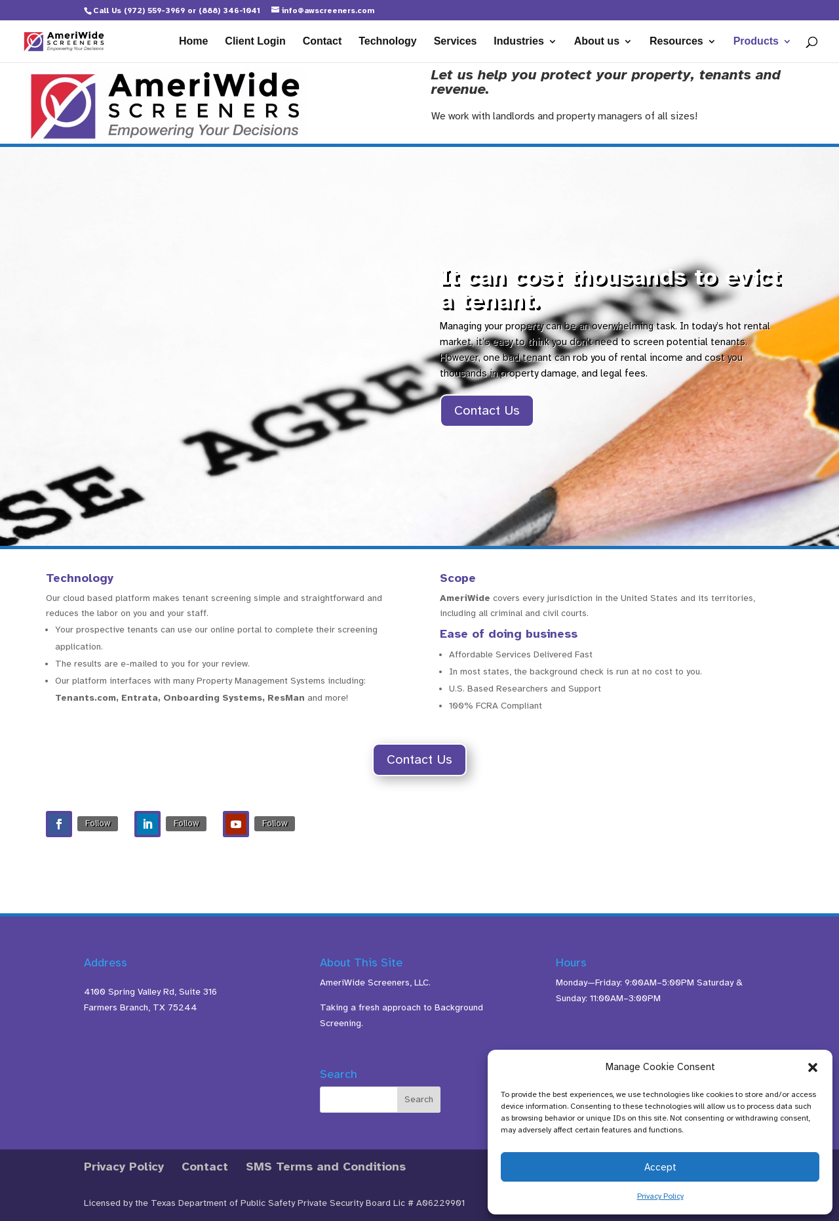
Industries (518, 42)
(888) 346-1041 (229, 10)
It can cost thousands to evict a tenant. (610, 288)
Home (193, 42)
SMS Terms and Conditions (326, 1166)
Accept (660, 1167)
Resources (676, 42)
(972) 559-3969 (154, 10)
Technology (388, 42)
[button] (812, 1067)
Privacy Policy (660, 1196)
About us (596, 42)
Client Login (255, 42)
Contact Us (487, 410)
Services (455, 42)
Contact (322, 42)
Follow (97, 823)
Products (756, 42)
